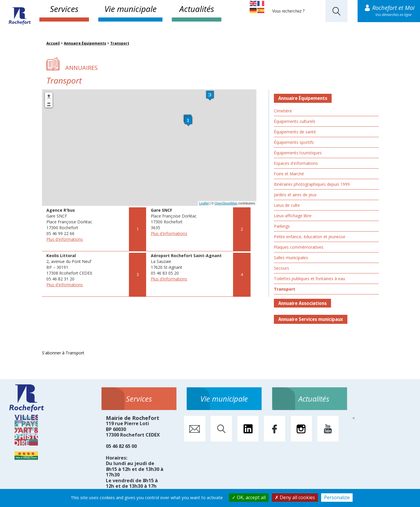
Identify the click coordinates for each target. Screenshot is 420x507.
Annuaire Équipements (85, 43)
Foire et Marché (289, 173)
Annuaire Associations (302, 303)
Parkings (282, 226)
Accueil (53, 43)
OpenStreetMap (226, 203)
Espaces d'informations (296, 163)
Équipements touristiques (298, 153)
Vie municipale (130, 8)
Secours (281, 268)
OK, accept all (249, 497)
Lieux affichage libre (293, 215)
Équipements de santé (295, 132)
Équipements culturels (294, 121)
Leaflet (204, 203)
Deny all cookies (295, 497)
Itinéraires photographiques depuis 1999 (312, 184)
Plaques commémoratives (298, 247)
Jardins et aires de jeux (295, 194)
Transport (119, 43)
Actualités (196, 8)
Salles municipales (291, 257)
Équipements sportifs (294, 142)
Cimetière (283, 111)
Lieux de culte (287, 205)
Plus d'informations (64, 239)
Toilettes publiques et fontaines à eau (309, 278)
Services (64, 8)
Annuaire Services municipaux (310, 319)
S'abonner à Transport (63, 353)
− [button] (49, 103)
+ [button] (48, 96)
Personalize (337, 497)
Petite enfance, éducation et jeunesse (309, 236)
